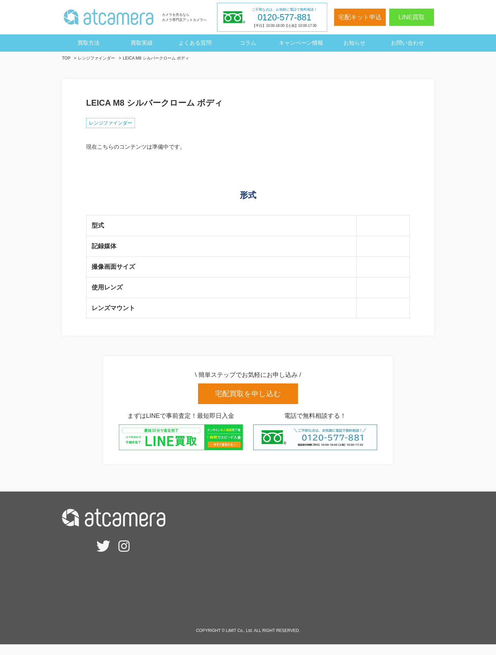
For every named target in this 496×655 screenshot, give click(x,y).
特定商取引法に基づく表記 (371, 585)
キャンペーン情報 (301, 43)
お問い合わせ (407, 43)
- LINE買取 (251, 548)
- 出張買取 (250, 573)
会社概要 (349, 573)
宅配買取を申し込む (248, 398)
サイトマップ (354, 610)
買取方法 (89, 43)
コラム (248, 43)
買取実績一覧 (354, 560)
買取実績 (142, 43)
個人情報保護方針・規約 (368, 597)
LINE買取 (412, 17)
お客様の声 (351, 524)
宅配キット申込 (360, 17)
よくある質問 (194, 43)
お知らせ (354, 43)
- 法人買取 (250, 585)
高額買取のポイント (262, 610)
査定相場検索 (254, 536)
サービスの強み (257, 597)
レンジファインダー (116, 125)
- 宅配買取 (250, 560)
